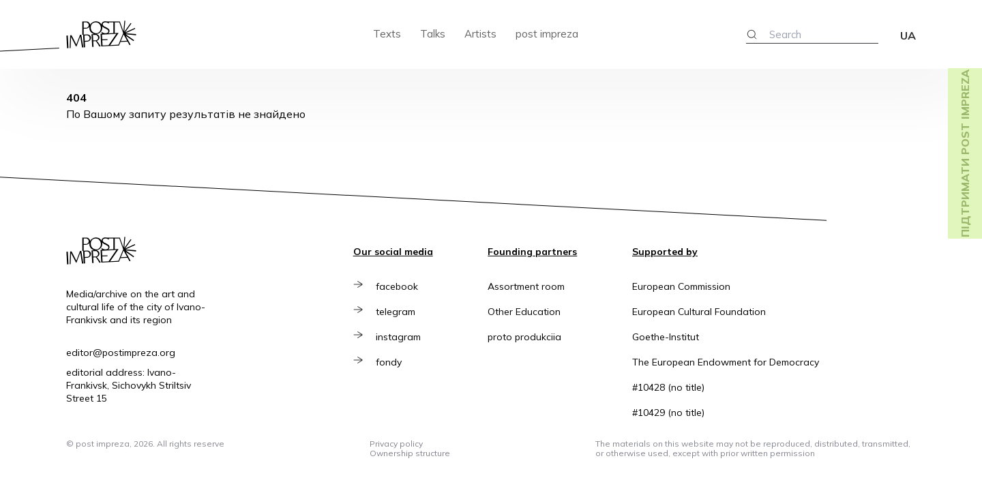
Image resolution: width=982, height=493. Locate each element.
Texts (387, 33)
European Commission (681, 286)
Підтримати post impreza (965, 153)
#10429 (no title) (668, 412)
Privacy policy (396, 443)
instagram (398, 337)
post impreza (547, 33)
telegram (396, 311)
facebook (397, 286)
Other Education (524, 311)
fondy (389, 362)
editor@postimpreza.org (120, 352)
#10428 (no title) (668, 387)
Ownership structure (410, 453)
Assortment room (526, 286)
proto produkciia (524, 337)
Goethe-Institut (665, 337)
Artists (480, 33)
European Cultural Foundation (699, 311)
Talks (432, 33)
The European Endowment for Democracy (725, 362)
